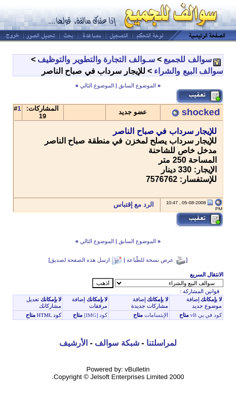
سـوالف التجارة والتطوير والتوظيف (95, 59)
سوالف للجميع (187, 59)
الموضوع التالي (97, 85)
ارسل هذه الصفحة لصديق (80, 260)
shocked (201, 112)
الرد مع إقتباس (136, 204)
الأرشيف (73, 343)
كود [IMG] (96, 315)
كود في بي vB (205, 315)
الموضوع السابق (137, 85)
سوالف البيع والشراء (188, 71)
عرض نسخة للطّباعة (150, 260)
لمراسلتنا (161, 343)
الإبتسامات (155, 315)
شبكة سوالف (117, 343)
